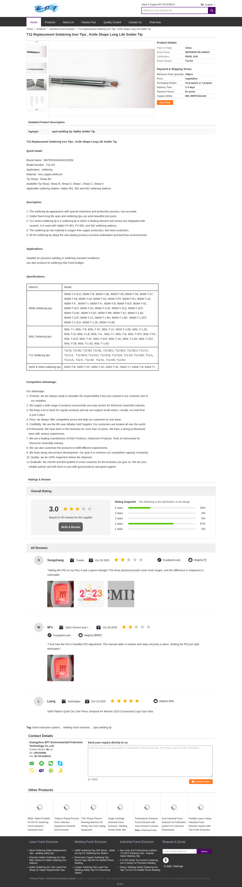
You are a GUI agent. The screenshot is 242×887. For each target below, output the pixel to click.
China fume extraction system (61, 878)
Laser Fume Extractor (43, 841)
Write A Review (70, 527)
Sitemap (178, 866)
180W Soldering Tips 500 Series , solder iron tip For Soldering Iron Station (95, 852)
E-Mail (167, 866)
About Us (68, 22)
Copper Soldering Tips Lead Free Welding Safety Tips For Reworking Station (92, 870)
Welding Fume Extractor (90, 841)
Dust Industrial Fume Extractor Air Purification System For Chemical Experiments (174, 824)
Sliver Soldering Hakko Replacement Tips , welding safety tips (47, 852)
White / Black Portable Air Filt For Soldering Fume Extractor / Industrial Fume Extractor (39, 826)
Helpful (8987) (93, 635)
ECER (120, 884)
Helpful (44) (166, 701)
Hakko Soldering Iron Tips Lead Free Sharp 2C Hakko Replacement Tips (47, 868)
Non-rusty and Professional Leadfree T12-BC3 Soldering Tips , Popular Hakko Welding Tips (138, 853)
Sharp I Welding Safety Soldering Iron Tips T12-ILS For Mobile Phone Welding (140, 868)
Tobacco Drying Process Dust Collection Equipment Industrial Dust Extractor (66, 824)
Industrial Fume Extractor (62, 29)
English (210, 4)
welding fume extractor (76, 727)
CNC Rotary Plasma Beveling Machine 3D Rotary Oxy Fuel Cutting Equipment (93, 824)
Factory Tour (88, 22)
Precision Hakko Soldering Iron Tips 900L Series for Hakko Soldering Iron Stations (47, 860)
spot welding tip (102, 727)
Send (204, 851)
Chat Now (155, 22)
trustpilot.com (172, 560)
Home (33, 22)
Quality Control (112, 22)
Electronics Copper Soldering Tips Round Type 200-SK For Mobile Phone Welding (94, 860)
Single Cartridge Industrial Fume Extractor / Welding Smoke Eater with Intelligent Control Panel (120, 826)
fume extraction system (46, 727)
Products (50, 22)
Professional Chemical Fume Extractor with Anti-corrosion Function (146, 822)
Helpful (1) (200, 560)
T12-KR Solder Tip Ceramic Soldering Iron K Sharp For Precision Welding (139, 861)
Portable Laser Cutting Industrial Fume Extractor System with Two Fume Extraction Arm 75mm (200, 826)
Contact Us (135, 22)
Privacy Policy (37, 878)
